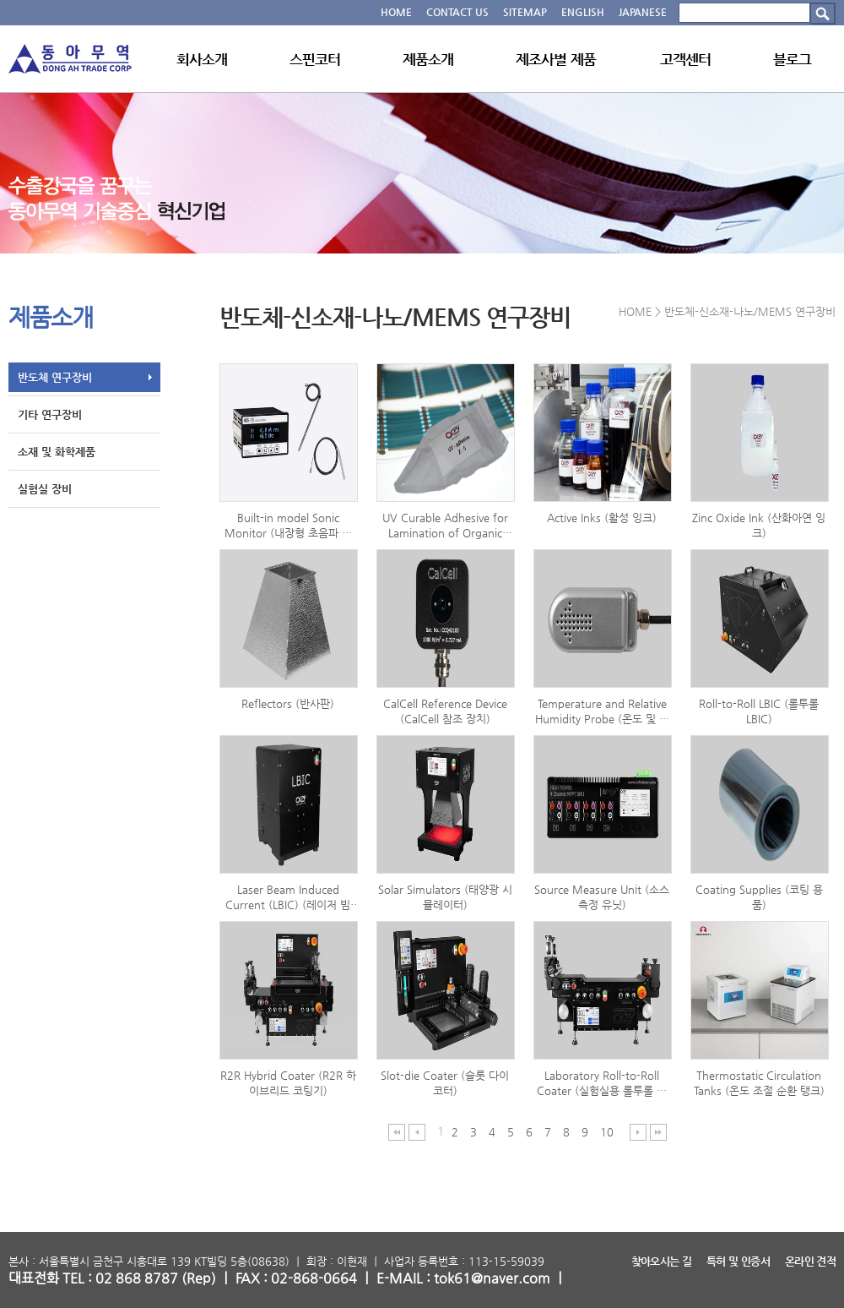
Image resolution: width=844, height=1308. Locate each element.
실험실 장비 (45, 488)
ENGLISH (582, 12)
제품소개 (428, 59)
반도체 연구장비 (55, 377)
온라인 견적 (810, 1261)
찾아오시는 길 (661, 1261)
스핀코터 (315, 59)
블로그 (792, 59)
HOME (396, 12)
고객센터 (685, 59)
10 (607, 1131)
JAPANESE (643, 12)
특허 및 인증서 (738, 1261)
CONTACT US (457, 12)
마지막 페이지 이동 (658, 1131)
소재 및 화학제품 (56, 451)
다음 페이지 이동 (638, 1131)
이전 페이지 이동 (417, 1131)
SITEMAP (525, 12)
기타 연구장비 (50, 414)
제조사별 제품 (556, 59)
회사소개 (202, 59)
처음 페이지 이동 (397, 1131)
